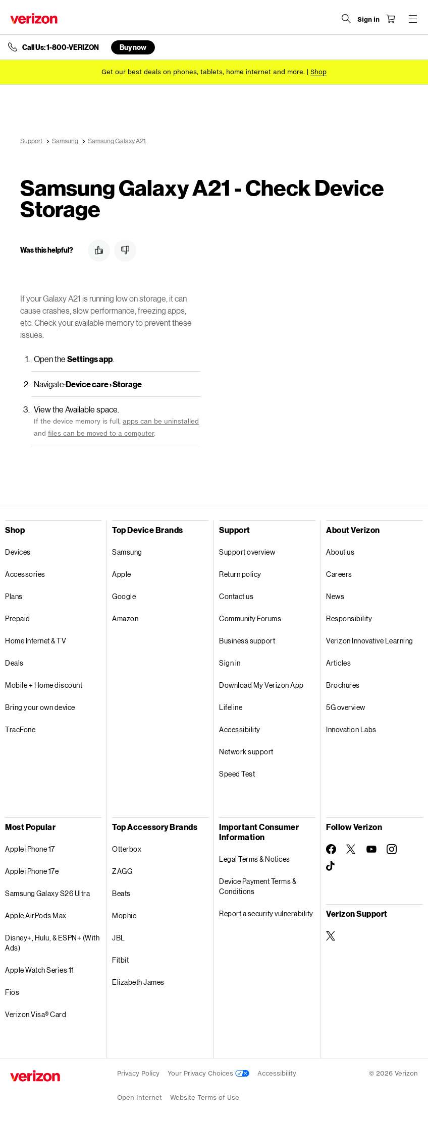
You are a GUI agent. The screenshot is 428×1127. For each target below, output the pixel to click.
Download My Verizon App (261, 685)
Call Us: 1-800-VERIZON (60, 47)
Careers (339, 574)
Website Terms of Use (204, 1097)
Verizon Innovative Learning (369, 640)
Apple (121, 574)
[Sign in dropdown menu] (368, 20)
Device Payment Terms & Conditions (257, 886)
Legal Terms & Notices (254, 859)
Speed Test (237, 773)
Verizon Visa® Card (35, 1014)
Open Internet (139, 1097)
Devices (18, 552)
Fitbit (120, 960)
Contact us (236, 596)
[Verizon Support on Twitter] (331, 936)
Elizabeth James (138, 982)
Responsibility (349, 618)
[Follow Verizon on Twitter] (351, 849)
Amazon (125, 618)
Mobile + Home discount (43, 685)
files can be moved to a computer (101, 433)
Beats (121, 893)
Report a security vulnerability (266, 913)
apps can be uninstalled (161, 421)
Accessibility (239, 729)
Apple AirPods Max (36, 915)
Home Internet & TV (35, 640)
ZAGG (122, 871)
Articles (338, 663)
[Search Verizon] (346, 19)
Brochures (343, 685)
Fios (12, 992)
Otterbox (126, 849)
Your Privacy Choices (208, 1073)
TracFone (20, 729)
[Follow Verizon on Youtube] (371, 849)
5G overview (345, 707)
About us (340, 552)
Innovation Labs (351, 729)
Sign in (230, 663)
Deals (14, 663)
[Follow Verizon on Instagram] (392, 849)
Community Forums (250, 618)
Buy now (133, 47)
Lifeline (230, 707)
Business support (247, 640)
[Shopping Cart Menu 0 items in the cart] (391, 19)
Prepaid (17, 618)
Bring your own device (40, 707)
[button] (99, 251)
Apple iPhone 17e (32, 871)
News (335, 596)
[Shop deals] (318, 72)
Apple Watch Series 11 (39, 970)
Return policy (240, 574)
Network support (246, 751)
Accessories (25, 574)
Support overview (247, 552)
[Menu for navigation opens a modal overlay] (413, 19)
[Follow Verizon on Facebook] (331, 849)
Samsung (127, 552)
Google (124, 596)
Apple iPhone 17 (30, 849)
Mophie (124, 915)
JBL (118, 937)
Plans (14, 596)
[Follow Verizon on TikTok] (331, 866)
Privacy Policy (138, 1073)
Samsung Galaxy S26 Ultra (47, 893)
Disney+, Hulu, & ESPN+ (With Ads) (52, 942)
